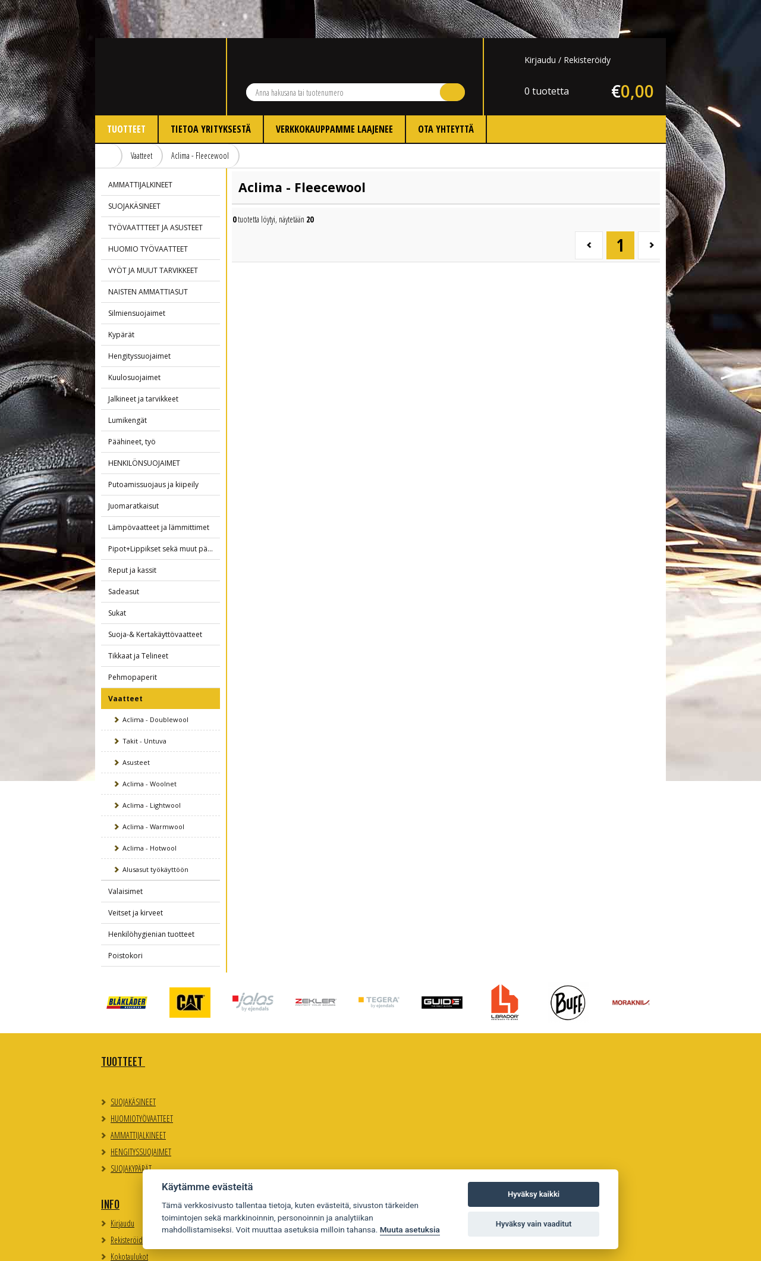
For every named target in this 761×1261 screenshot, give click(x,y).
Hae (452, 54)
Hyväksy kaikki (533, 1194)
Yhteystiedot (416, 1023)
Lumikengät (127, 382)
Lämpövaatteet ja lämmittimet (158, 489)
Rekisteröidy (587, 21)
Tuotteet (126, 91)
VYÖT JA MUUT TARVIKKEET (153, 232)
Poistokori (125, 917)
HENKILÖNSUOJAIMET (144, 425)
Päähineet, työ (132, 404)
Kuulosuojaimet (134, 339)
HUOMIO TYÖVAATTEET (148, 211)
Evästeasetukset (550, 1054)
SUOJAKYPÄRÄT (131, 1130)
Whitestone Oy (633, 1244)
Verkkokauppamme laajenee (334, 91)
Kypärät (121, 296)
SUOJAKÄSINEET (134, 168)
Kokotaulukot (272, 1075)
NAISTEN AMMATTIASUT (148, 254)
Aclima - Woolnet (149, 745)
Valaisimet (125, 853)
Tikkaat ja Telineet (138, 618)
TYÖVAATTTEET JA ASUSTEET (155, 189)
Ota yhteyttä (446, 91)
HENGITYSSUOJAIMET (141, 1113)
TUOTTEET (123, 1023)
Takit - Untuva (144, 702)
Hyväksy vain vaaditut (534, 1223)
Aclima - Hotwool (149, 809)
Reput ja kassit (132, 532)
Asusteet (136, 724)
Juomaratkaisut (133, 468)
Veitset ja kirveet (135, 875)
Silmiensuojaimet (136, 275)
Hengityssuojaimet (139, 318)
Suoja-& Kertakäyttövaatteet (155, 596)
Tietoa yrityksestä (211, 91)
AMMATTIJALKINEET (140, 147)
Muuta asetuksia (410, 1229)
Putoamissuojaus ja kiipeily (153, 446)
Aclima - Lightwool (151, 767)
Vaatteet (141, 117)
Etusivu (108, 118)
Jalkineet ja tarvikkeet (143, 361)
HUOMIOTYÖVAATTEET (142, 1080)
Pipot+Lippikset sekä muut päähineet (164, 511)
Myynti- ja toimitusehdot (287, 1092)
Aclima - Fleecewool (200, 117)
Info (253, 1023)
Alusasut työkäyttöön (155, 831)
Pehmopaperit (132, 639)
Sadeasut (123, 553)
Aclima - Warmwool (153, 788)
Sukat (117, 575)
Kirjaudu (540, 21)
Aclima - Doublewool (155, 681)
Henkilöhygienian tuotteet (151, 896)
